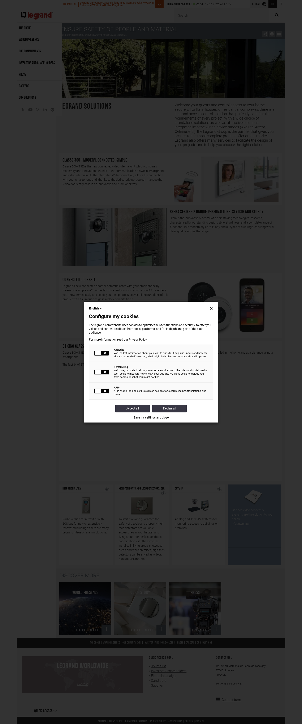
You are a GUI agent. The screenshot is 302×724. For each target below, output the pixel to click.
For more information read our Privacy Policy (118, 339)
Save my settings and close (151, 417)
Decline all (169, 408)
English (95, 308)
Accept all (132, 408)
